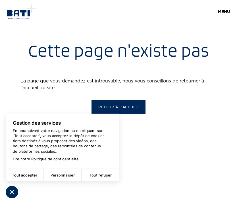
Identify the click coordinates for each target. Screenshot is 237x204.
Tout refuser (101, 175)
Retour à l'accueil (118, 107)
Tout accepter (24, 175)
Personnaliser (63, 175)
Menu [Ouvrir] (224, 11)
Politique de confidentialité (55, 159)
